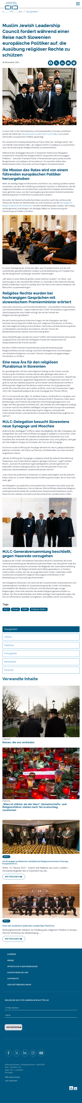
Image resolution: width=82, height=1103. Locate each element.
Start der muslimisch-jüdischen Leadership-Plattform (28, 926)
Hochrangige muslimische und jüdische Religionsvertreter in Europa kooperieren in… (35, 862)
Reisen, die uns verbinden (18, 742)
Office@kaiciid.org (12, 1077)
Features (9, 645)
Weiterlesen (12, 877)
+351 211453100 (11, 1081)
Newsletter (10, 661)
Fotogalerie (10, 653)
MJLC (6, 609)
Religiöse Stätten (38, 609)
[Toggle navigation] (78, 3)
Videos (8, 636)
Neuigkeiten (32, 11)
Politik (24, 609)
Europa (15, 609)
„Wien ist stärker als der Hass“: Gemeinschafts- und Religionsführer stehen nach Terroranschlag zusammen (34, 807)
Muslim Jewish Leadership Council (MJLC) (40, 134)
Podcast (8, 670)
